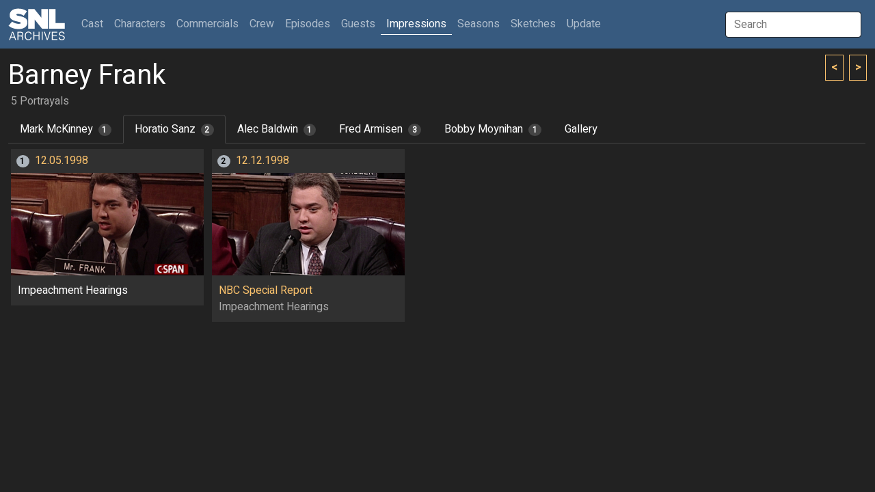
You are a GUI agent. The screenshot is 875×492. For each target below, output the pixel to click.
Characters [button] (139, 24)
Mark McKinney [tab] (65, 129)
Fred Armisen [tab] (380, 129)
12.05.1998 (61, 160)
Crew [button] (262, 24)
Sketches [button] (533, 24)
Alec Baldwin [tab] (277, 129)
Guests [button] (358, 24)
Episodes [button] (307, 24)
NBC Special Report (265, 290)
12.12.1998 (262, 160)
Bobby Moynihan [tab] (492, 129)
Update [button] (584, 24)
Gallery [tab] (581, 129)
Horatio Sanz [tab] (174, 129)
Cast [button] (95, 23)
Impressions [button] (416, 24)
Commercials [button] (207, 24)
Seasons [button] (478, 24)
